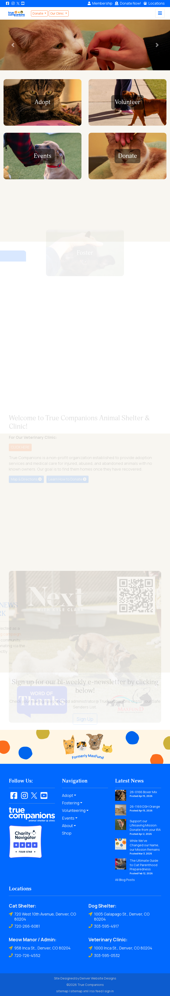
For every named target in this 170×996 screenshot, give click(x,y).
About (67, 825)
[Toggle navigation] (160, 13)
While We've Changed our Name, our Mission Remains (145, 845)
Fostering (70, 802)
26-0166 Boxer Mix (143, 792)
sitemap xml (79, 991)
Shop (66, 833)
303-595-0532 (104, 955)
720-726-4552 (24, 955)
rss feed (96, 991)
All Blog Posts (125, 880)
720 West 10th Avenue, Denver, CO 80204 (42, 916)
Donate (128, 3)
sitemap (62, 991)
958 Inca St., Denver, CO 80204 (40, 948)
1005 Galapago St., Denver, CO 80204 (119, 916)
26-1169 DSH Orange (145, 806)
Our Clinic (57, 13)
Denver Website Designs (98, 978)
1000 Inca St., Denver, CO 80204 (120, 948)
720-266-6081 (24, 926)
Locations (154, 3)
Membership (100, 3)
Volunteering (73, 810)
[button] (12, 44)
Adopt (67, 795)
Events (68, 818)
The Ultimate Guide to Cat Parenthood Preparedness (144, 864)
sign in (109, 991)
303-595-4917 (104, 926)
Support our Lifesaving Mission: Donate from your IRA (145, 825)
